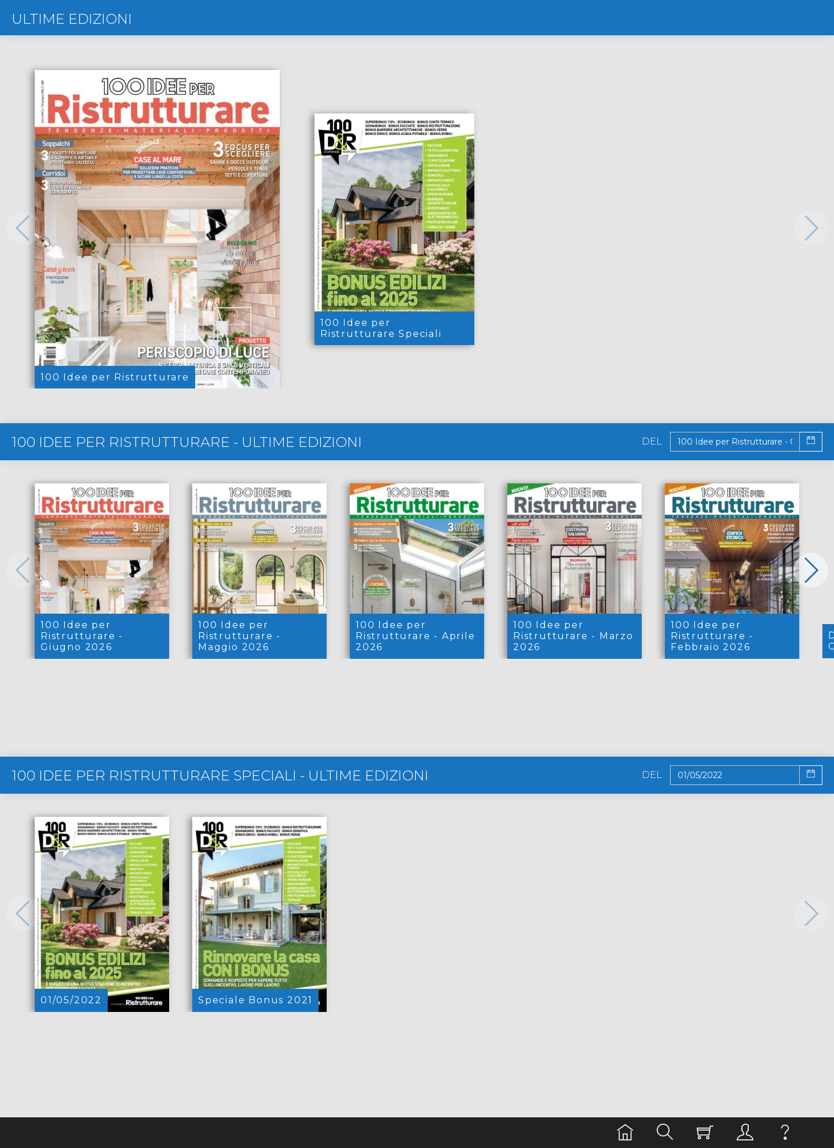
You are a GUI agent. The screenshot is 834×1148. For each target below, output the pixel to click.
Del (652, 441)
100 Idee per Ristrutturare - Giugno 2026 (82, 635)
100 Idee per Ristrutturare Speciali (381, 328)
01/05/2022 (71, 1000)
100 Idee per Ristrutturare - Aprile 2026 (415, 635)
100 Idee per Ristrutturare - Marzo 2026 (573, 635)
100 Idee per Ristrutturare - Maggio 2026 (239, 635)
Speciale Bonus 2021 (255, 1000)
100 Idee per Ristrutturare (115, 377)
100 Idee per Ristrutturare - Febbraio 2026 (712, 635)
